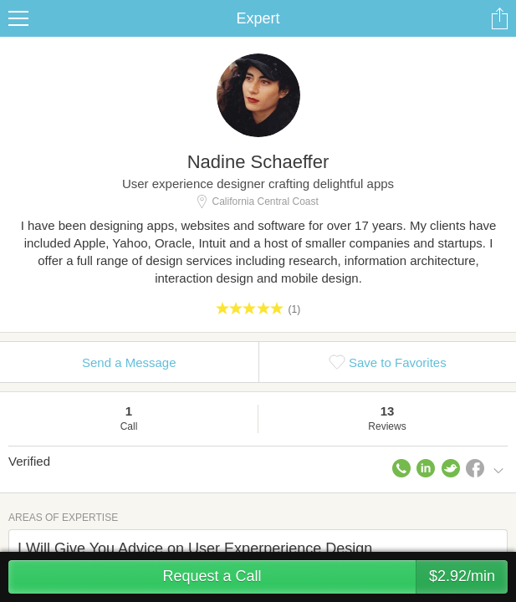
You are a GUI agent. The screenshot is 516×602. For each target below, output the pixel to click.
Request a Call (335, 577)
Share (499, 18)
